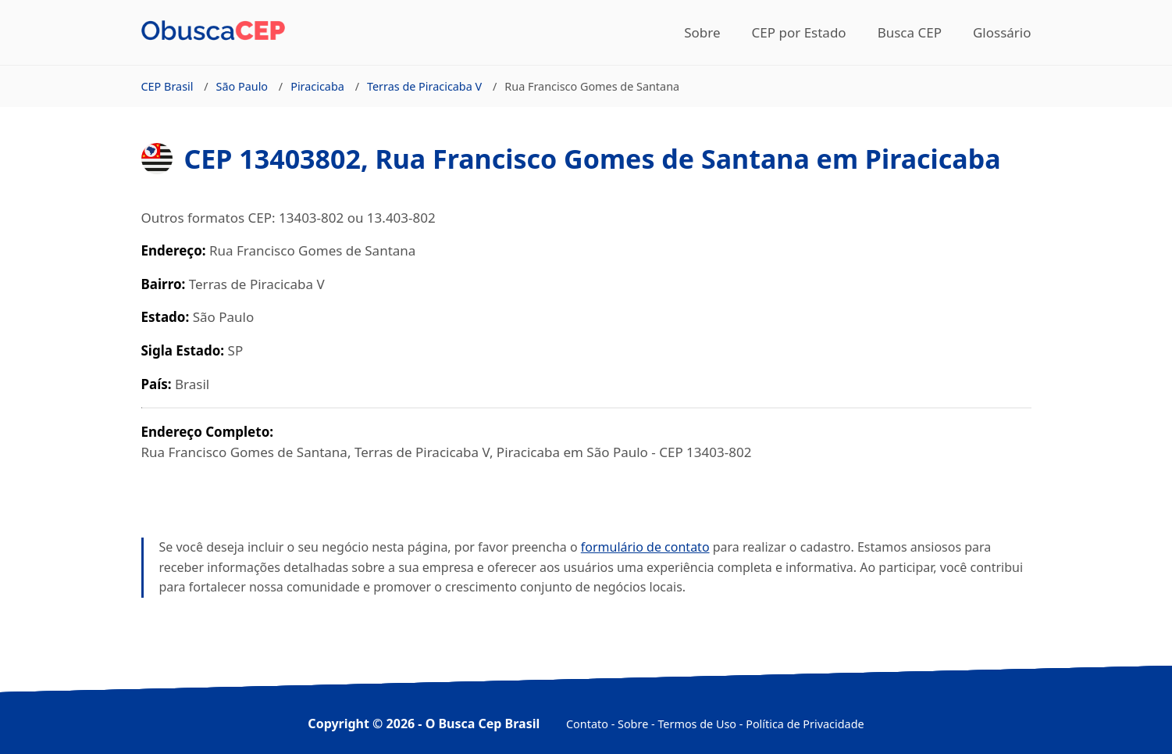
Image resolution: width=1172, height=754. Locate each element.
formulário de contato (645, 547)
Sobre (702, 32)
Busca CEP (910, 32)
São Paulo (242, 86)
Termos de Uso (696, 723)
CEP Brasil (167, 86)
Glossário (1002, 32)
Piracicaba (317, 86)
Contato (587, 723)
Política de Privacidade (805, 723)
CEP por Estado (799, 32)
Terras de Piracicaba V (424, 86)
